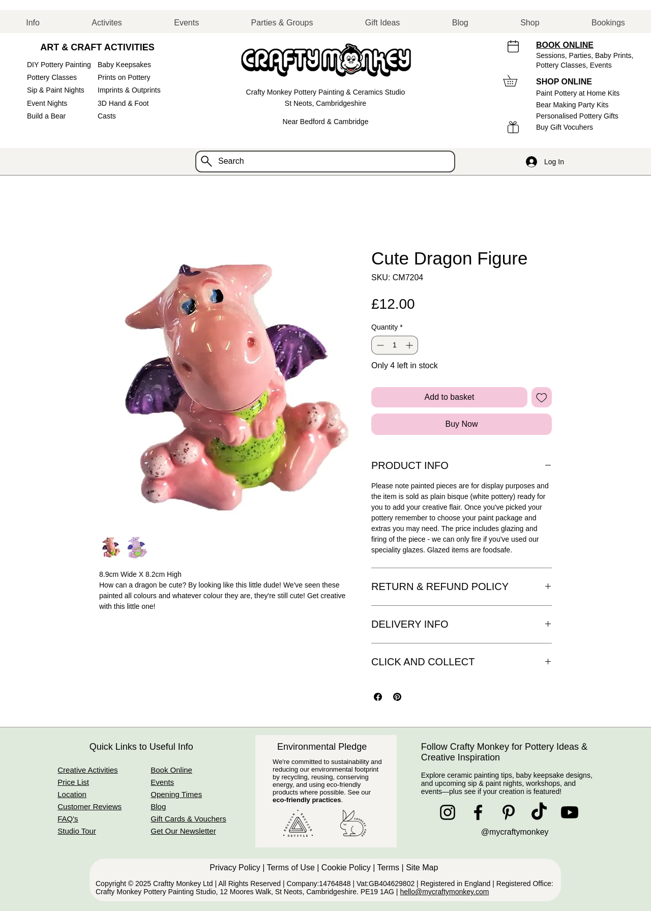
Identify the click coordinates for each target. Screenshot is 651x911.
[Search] (325, 161)
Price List (73, 782)
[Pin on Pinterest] (397, 697)
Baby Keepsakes (124, 65)
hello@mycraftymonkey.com (444, 892)
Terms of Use (291, 867)
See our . (322, 796)
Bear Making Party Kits (572, 105)
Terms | (391, 867)
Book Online (171, 770)
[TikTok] (539, 812)
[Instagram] (447, 812)
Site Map (423, 867)
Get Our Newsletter (183, 831)
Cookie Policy (346, 867)
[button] (33, 23)
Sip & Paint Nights (55, 90)
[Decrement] (379, 345)
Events (601, 65)
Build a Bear (46, 116)
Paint (577, 93)
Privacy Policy (235, 867)
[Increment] (410, 345)
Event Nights (47, 103)
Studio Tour (76, 831)
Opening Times (176, 794)
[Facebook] (478, 812)
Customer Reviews (89, 806)
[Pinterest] (508, 812)
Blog (158, 806)
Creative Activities (87, 770)
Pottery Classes (52, 77)
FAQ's (67, 818)
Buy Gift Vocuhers (564, 127)
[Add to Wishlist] (541, 397)
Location (71, 794)
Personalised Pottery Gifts (577, 116)
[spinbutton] (395, 345)
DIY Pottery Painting (59, 65)
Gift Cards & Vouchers (188, 818)
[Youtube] (569, 812)
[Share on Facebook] (378, 697)
